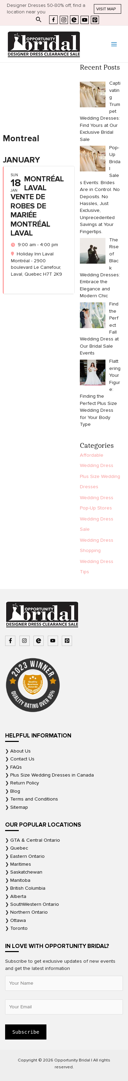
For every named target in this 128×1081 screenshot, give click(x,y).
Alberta (18, 896)
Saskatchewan (26, 872)
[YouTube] (85, 20)
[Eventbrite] (74, 19)
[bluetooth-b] (39, 641)
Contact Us (22, 759)
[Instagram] (64, 20)
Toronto (19, 928)
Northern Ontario (29, 912)
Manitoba (20, 880)
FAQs (16, 767)
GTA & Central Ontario (35, 840)
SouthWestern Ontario (34, 904)
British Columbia (27, 888)
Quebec (19, 848)
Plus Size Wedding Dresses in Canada (52, 775)
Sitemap (19, 807)
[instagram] (25, 641)
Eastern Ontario (27, 856)
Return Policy (24, 783)
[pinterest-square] (68, 641)
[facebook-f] (11, 641)
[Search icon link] (39, 19)
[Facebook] (53, 19)
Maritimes (20, 864)
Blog (15, 791)
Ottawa (18, 920)
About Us (20, 751)
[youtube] (54, 641)
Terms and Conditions (34, 799)
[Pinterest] (95, 20)
